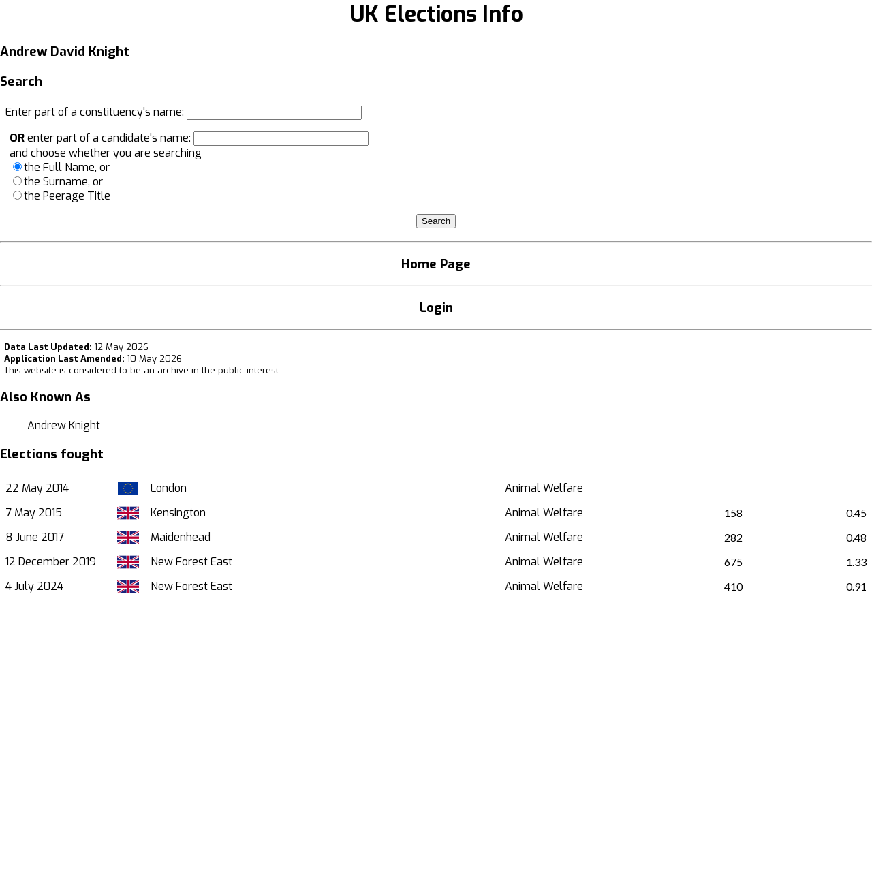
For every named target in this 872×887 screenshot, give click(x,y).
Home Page (436, 264)
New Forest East (191, 562)
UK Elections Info (436, 14)
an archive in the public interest (211, 370)
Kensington (178, 512)
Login (436, 307)
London (169, 488)
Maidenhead (181, 537)
